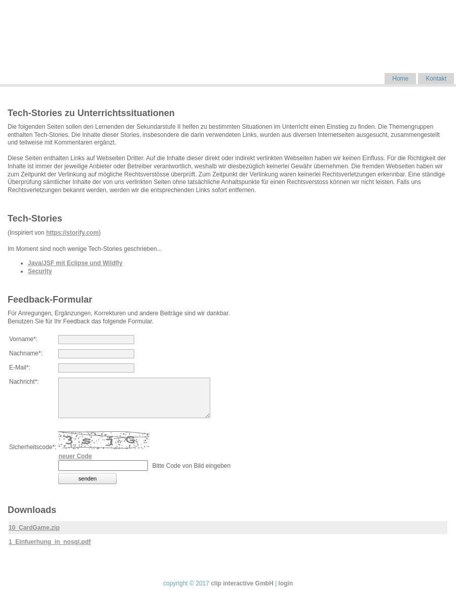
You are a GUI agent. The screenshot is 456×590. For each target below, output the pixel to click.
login (285, 583)
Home (400, 78)
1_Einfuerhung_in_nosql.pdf (50, 541)
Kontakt (436, 78)
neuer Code (75, 456)
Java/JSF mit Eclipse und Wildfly (75, 263)
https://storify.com (72, 232)
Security (40, 271)
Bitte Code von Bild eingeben (191, 465)
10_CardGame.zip (34, 527)
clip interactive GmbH (242, 583)
